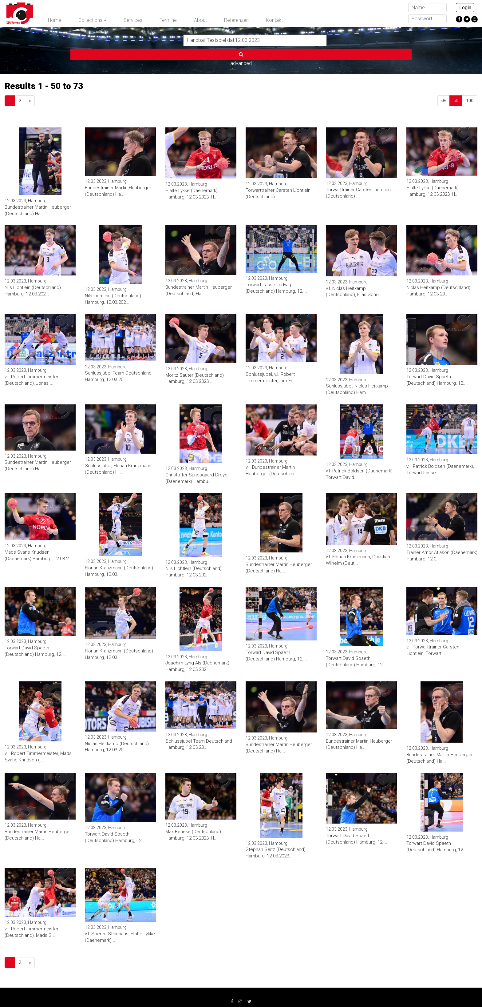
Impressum (135, 991)
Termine (168, 20)
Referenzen (236, 20)
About (200, 20)
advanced (342, 40)
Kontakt (274, 20)
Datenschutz (171, 991)
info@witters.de (343, 991)
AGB (200, 991)
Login (465, 7)
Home (54, 20)
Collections (90, 20)
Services (133, 20)
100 (469, 80)
